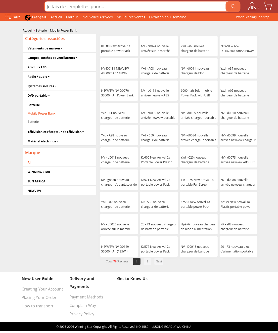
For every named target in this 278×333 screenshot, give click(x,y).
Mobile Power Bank (63, 30)
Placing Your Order (39, 297)
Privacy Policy (81, 313)
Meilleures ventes (131, 17)
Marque (72, 17)
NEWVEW (34, 190)
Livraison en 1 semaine (167, 17)
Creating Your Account (42, 288)
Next (159, 261)
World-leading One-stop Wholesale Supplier (252, 18)
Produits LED (37, 67)
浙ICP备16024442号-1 (207, 326)
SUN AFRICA (36, 181)
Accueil (56, 17)
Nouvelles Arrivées (98, 17)
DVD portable (37, 95)
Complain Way (82, 305)
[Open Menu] (12, 17)
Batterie (41, 30)
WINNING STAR (39, 171)
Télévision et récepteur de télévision (55, 131)
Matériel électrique (42, 141)
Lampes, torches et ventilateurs (51, 57)
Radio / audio (37, 76)
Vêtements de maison (44, 48)
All (29, 162)
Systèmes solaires (41, 85)
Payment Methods (86, 296)
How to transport (37, 305)
